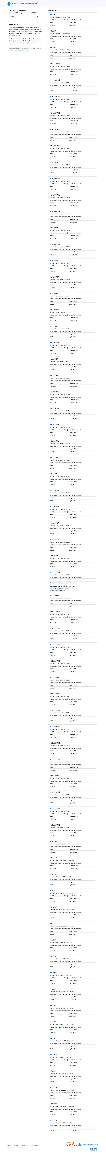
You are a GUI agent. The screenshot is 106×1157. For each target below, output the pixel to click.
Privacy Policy (34, 1145)
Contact (15, 1145)
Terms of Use (24, 1145)
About (9, 1145)
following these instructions (20, 50)
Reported (37, 16)
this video (25, 31)
